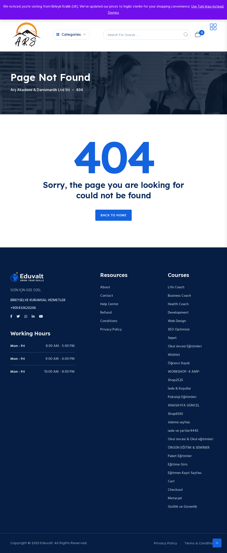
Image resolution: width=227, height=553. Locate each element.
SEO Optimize (179, 329)
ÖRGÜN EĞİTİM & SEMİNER (188, 448)
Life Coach (176, 287)
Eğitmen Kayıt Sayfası (185, 473)
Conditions (108, 321)
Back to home (113, 215)
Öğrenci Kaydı (179, 363)
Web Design (177, 321)
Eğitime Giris (178, 464)
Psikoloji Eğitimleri (182, 397)
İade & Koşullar (179, 389)
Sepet (172, 338)
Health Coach (178, 304)
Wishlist (174, 355)
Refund (106, 313)
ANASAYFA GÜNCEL (184, 405)
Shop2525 (175, 380)
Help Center (109, 304)
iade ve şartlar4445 (183, 431)
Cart (171, 481)
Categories (69, 34)
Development (178, 313)
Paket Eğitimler (180, 456)
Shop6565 (175, 414)
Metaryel (175, 498)
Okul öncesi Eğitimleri (185, 346)
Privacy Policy (111, 329)
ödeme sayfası (179, 422)
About (105, 287)
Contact (106, 296)
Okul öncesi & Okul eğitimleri (190, 439)
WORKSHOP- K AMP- (184, 372)
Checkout (175, 490)
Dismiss (113, 13)
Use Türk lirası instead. (207, 7)
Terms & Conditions (200, 543)
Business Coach (179, 296)
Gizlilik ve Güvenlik (182, 507)
